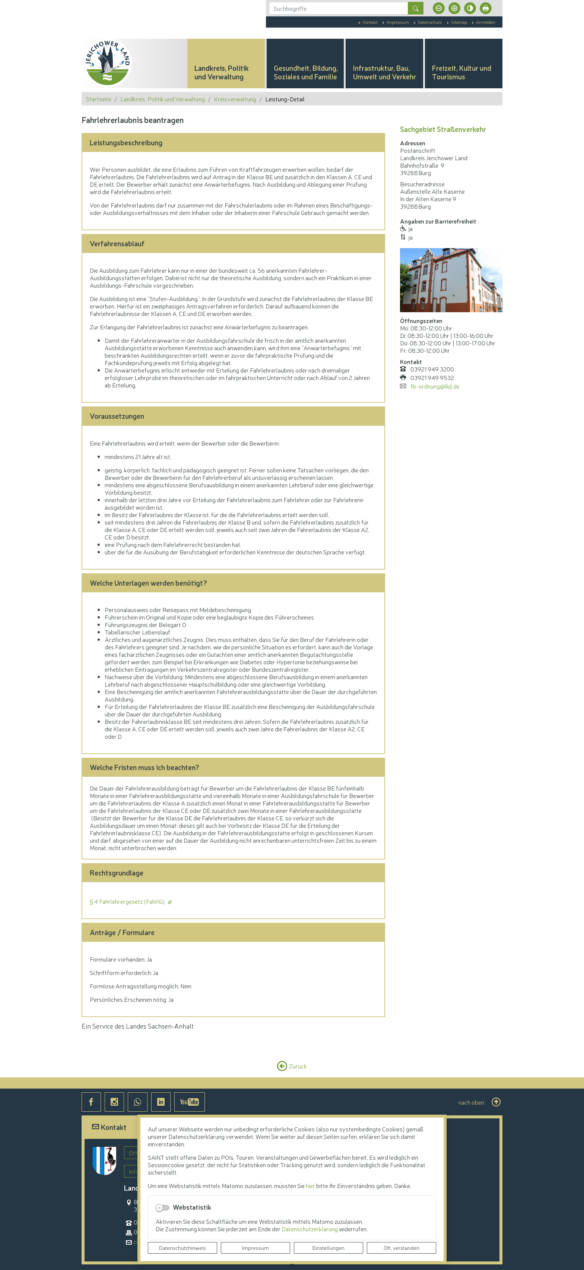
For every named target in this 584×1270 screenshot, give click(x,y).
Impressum (255, 1247)
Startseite (98, 99)
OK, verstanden (401, 1247)
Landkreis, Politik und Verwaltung (162, 99)
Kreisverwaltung (235, 99)
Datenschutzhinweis (182, 1247)
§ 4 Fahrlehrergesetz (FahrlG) (128, 901)
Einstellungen (328, 1247)
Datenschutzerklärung (310, 1229)
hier (310, 1185)
